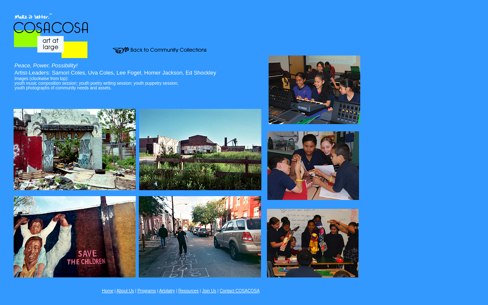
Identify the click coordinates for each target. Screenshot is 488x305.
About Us (125, 290)
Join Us (209, 290)
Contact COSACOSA (240, 290)
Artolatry (167, 290)
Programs (146, 290)
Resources (188, 290)
